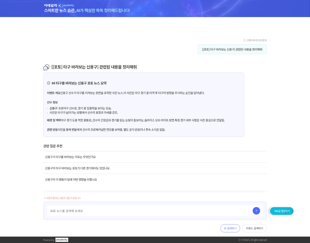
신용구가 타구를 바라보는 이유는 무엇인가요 (70, 157)
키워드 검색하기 (254, 228)
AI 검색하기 (230, 228)
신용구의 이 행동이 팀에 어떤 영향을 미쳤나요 (71, 179)
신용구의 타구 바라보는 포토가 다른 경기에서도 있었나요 (77, 168)
